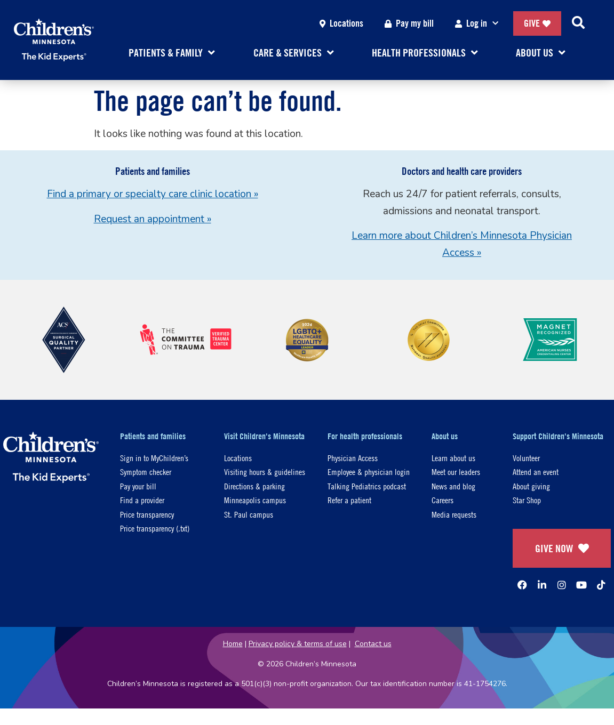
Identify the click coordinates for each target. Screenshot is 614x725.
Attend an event (536, 471)
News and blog (453, 486)
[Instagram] (562, 585)
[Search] (578, 23)
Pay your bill (138, 486)
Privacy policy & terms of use (298, 644)
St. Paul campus (248, 514)
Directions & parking (254, 486)
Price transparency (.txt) (154, 528)
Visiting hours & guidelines (264, 471)
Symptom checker (145, 471)
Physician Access (353, 458)
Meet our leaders (456, 471)
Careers (442, 500)
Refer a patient (349, 500)
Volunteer (526, 458)
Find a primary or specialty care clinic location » (152, 194)
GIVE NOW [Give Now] (562, 548)
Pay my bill (409, 23)
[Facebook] (522, 585)
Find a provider (142, 500)
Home (233, 644)
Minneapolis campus (255, 500)
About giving (531, 486)
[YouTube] (581, 585)
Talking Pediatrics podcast (367, 486)
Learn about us (453, 458)
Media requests (454, 514)
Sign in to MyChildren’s (154, 458)
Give (537, 23)
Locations (341, 23)
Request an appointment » (152, 219)
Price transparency (147, 514)
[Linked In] (542, 585)
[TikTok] (601, 585)
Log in (479, 24)
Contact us (373, 644)
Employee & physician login (369, 471)
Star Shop (527, 500)
